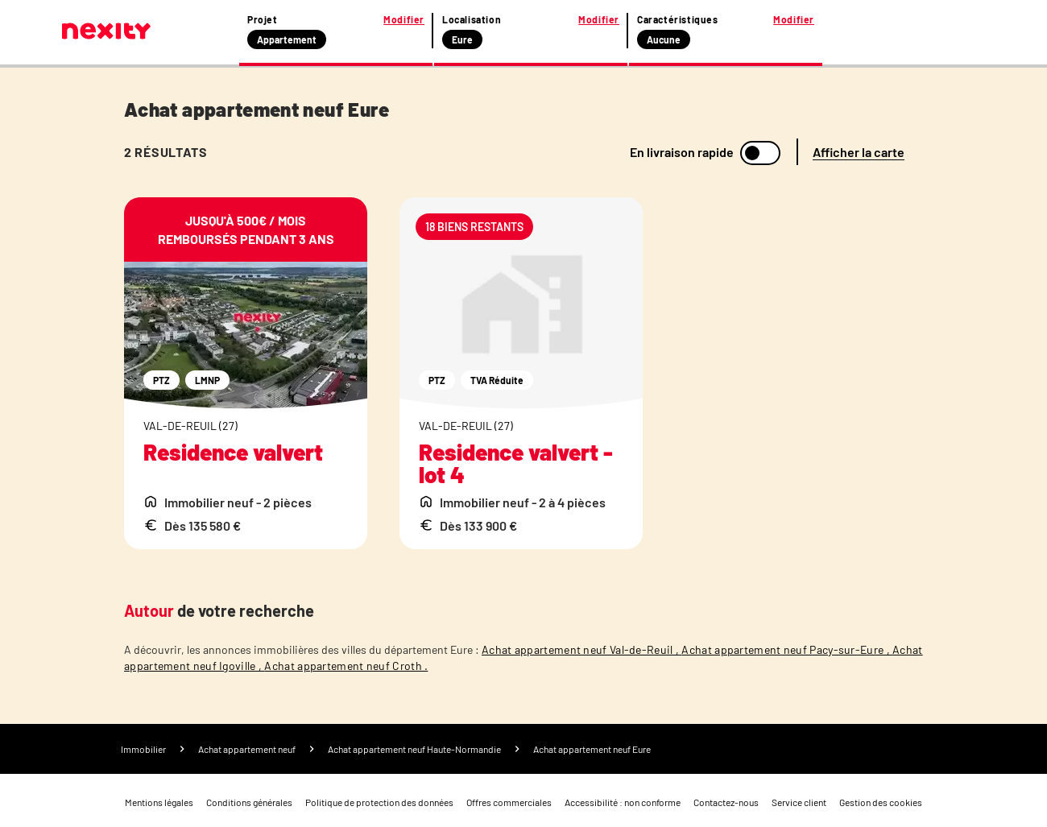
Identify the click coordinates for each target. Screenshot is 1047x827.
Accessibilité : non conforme (623, 802)
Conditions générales (249, 802)
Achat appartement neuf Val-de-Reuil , (581, 649)
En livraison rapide (682, 152)
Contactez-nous (726, 802)
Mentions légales (159, 802)
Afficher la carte (858, 151)
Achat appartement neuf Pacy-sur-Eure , (786, 649)
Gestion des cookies (880, 802)
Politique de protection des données (379, 802)
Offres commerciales (509, 802)
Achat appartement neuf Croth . (346, 665)
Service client (799, 802)
